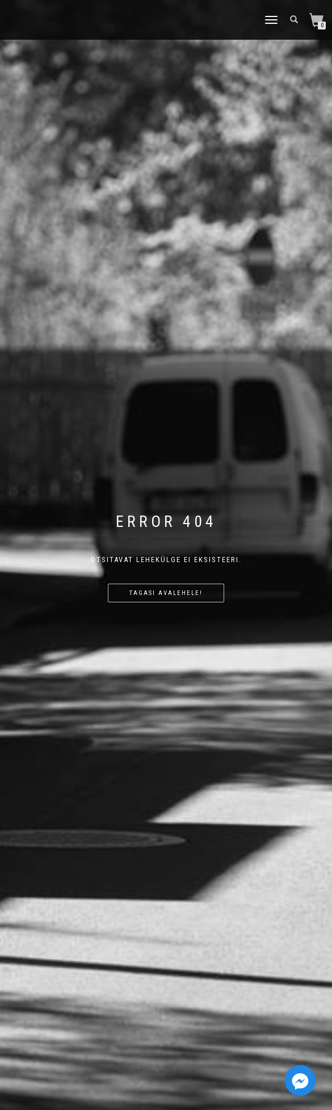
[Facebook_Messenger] (300, 1080)
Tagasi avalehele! (166, 593)
